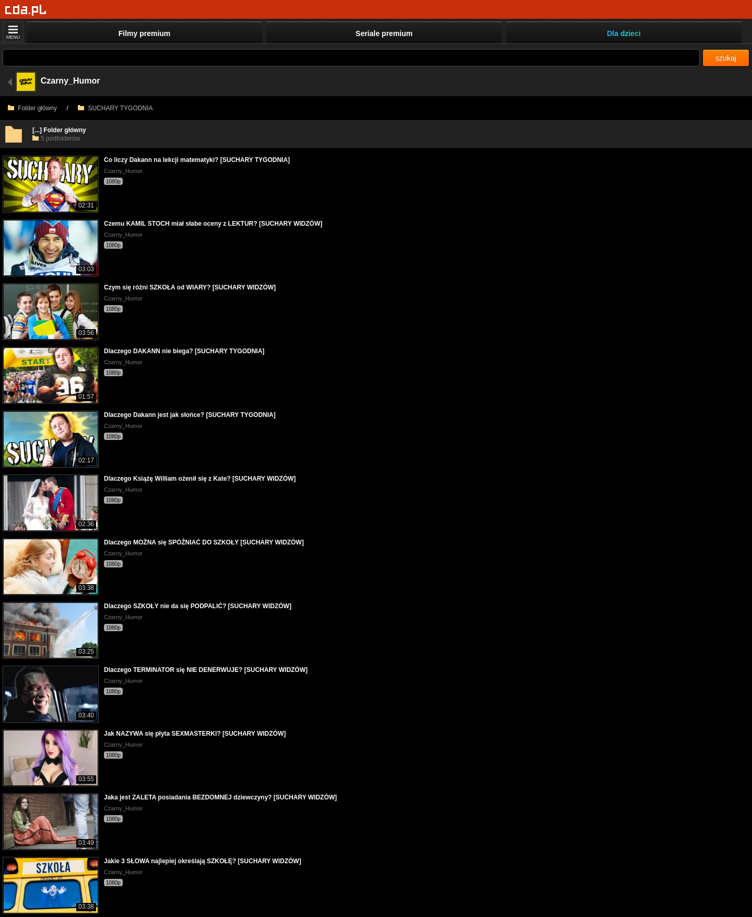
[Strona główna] (25, 10)
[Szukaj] (351, 57)
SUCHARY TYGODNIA (115, 108)
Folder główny (32, 108)
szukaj (725, 58)
